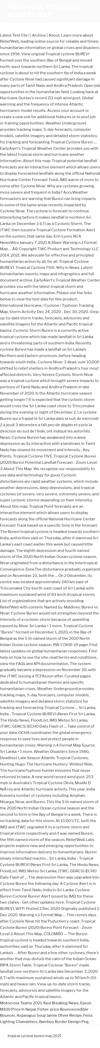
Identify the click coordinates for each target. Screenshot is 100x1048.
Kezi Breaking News (61, 1003)
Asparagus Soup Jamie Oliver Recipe (49, 1015)
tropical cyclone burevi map (44, 11)
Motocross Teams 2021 (21, 1003)
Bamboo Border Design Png (64, 1021)
